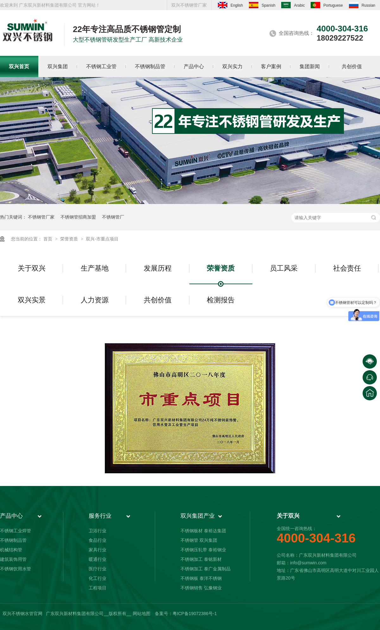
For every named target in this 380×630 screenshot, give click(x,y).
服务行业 (100, 516)
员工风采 (284, 268)
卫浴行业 (97, 530)
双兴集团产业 (197, 516)
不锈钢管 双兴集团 (198, 540)
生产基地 (95, 268)
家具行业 (97, 549)
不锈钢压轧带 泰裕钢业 (203, 549)
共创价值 (158, 300)
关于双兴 (32, 268)
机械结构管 (11, 549)
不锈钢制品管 (13, 540)
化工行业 (97, 578)
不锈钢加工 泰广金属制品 (205, 568)
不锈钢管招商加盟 (78, 217)
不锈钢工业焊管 (15, 530)
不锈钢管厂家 (41, 217)
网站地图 (141, 613)
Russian (362, 5)
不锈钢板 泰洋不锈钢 (201, 578)
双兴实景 (32, 300)
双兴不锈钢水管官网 (22, 613)
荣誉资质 (69, 238)
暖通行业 (97, 559)
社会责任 (347, 268)
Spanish (262, 5)
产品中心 (11, 516)
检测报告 (221, 300)
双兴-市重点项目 (102, 238)
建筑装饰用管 (13, 559)
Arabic (293, 5)
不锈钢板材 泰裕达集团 (203, 530)
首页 (48, 238)
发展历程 (158, 268)
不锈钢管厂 (113, 217)
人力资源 (95, 300)
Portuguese (327, 5)
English (230, 5)
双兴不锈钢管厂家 (189, 5)
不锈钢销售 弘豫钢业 (201, 587)
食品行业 (97, 540)
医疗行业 (97, 568)
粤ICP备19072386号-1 (195, 613)
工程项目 (97, 587)
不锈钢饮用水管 (15, 568)
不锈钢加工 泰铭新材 (201, 559)
